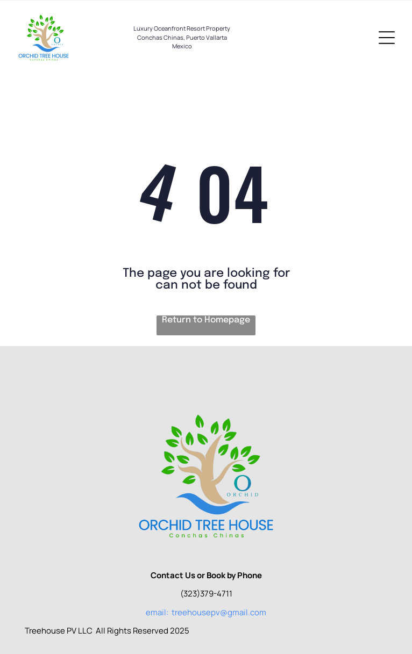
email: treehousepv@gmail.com (206, 612)
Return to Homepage (206, 320)
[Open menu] (387, 38)
